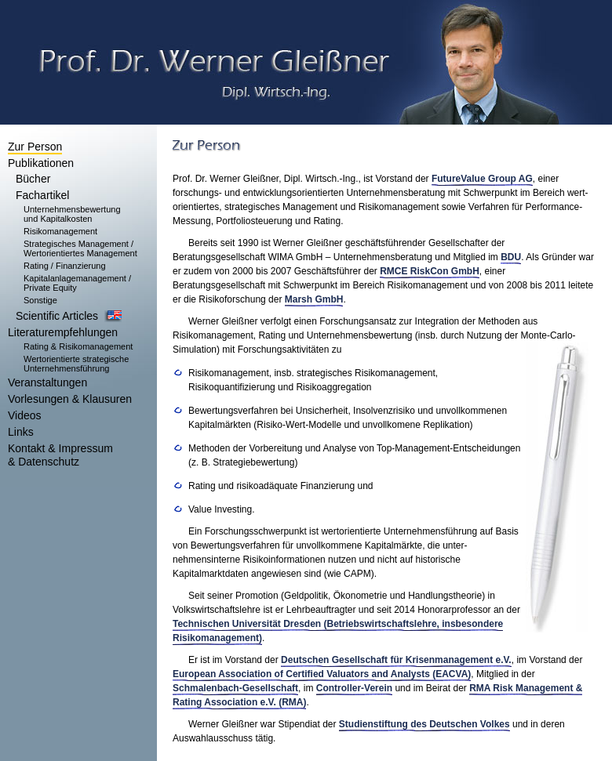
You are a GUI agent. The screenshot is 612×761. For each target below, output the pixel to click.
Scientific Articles (57, 316)
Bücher (33, 178)
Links (21, 432)
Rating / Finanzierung (65, 265)
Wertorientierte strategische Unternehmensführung (76, 363)
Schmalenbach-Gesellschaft (235, 688)
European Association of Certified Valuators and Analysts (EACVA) (322, 674)
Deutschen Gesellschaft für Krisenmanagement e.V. (396, 659)
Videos (25, 415)
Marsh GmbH (314, 299)
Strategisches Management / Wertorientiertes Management (80, 248)
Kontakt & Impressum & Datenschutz (60, 455)
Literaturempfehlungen (63, 332)
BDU (511, 257)
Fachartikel (42, 195)
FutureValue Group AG (482, 178)
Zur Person (35, 146)
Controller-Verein (354, 688)
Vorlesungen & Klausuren (70, 399)
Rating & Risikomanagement (78, 346)
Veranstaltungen (47, 382)
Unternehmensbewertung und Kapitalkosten (72, 214)
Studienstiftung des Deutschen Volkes (424, 724)
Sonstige (40, 300)
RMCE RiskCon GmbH (429, 271)
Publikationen (41, 163)
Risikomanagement (60, 231)
